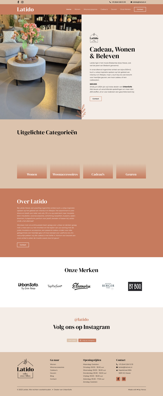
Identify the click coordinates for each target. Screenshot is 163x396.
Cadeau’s (104, 9)
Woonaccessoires (90, 9)
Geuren (114, 9)
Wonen (77, 9)
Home (68, 9)
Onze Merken (125, 9)
